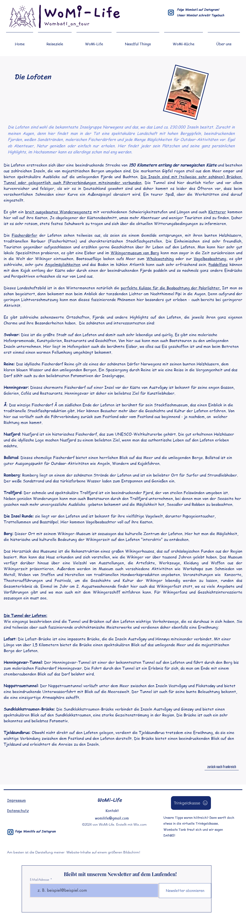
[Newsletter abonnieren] (185, 890)
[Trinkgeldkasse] (191, 803)
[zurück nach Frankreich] (222, 766)
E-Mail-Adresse (39, 879)
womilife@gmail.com (112, 818)
